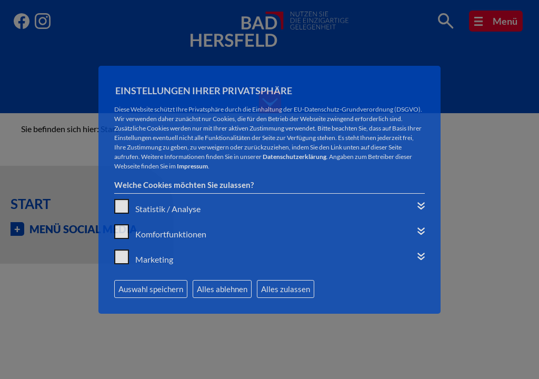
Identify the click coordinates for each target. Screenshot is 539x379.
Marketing (154, 259)
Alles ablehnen (222, 289)
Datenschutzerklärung (294, 157)
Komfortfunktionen (170, 234)
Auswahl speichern (150, 289)
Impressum (192, 166)
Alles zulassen (285, 289)
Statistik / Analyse (168, 209)
